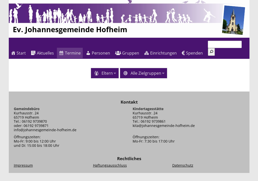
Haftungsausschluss (110, 165)
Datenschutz (182, 165)
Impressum (23, 165)
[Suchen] (211, 52)
